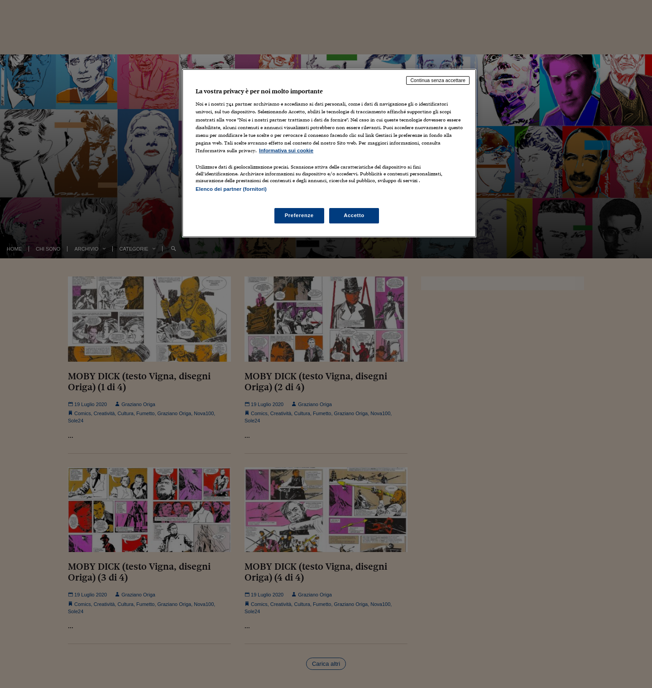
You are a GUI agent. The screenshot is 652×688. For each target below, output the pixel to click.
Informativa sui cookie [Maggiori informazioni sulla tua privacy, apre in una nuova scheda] (286, 150)
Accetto (354, 215)
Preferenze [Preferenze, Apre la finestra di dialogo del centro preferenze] (299, 215)
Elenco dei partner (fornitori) (231, 189)
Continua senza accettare (437, 80)
